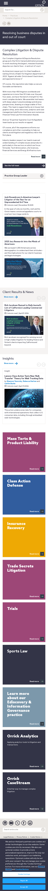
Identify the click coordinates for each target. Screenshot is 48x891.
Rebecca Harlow (29, 381)
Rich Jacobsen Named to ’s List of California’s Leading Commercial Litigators (23, 308)
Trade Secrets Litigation (20, 568)
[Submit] (42, 10)
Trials (12, 609)
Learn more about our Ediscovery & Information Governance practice (19, 704)
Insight (7, 371)
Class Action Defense (19, 483)
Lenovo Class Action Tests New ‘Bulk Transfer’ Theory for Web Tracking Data (23, 377)
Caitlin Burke (9, 384)
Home (5, 16)
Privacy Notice (22, 837)
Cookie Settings (24, 876)
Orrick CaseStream (18, 781)
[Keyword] (43, 829)
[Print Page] (9, 24)
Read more (38, 156)
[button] (4, 24)
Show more (11, 297)
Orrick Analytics (22, 736)
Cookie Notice (35, 837)
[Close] (45, 844)
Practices (14, 16)
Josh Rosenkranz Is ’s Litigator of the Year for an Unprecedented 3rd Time (22, 200)
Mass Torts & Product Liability (22, 441)
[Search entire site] (22, 829)
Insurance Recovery (16, 526)
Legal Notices (9, 837)
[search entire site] (22, 10)
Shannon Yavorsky (14, 381)
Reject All (24, 882)
